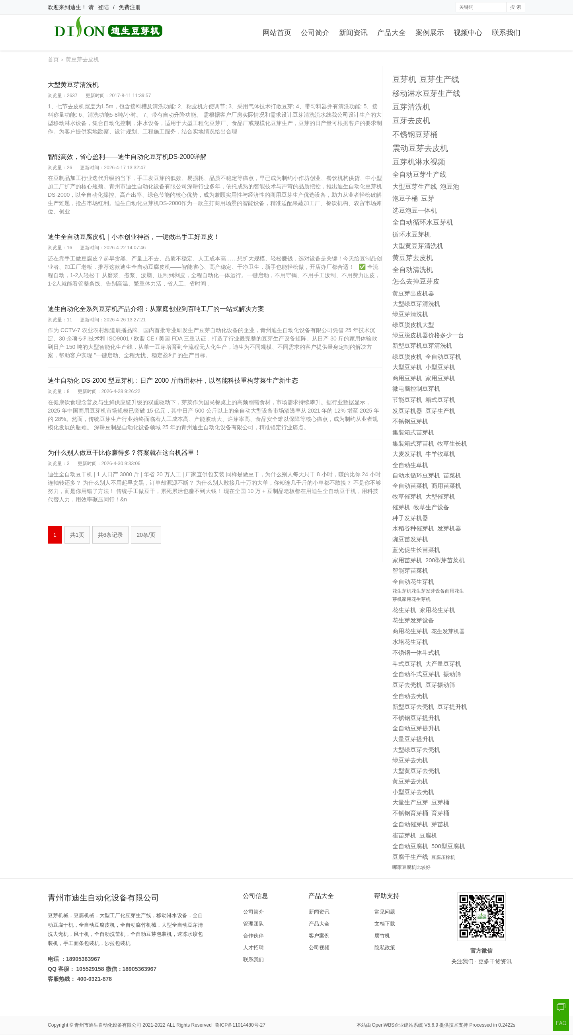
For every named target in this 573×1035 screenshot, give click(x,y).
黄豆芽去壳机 (410, 781)
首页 (53, 59)
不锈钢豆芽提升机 (416, 717)
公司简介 (315, 33)
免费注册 (130, 7)
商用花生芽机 (410, 631)
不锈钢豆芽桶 (415, 134)
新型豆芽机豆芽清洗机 (422, 345)
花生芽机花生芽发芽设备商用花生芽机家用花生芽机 (428, 595)
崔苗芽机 (404, 835)
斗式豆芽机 (407, 663)
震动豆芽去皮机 (420, 148)
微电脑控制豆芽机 (416, 388)
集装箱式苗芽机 (413, 432)
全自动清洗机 (412, 269)
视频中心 (468, 33)
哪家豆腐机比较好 (411, 867)
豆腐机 (428, 835)
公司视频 (319, 948)
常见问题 (384, 912)
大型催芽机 (440, 496)
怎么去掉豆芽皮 (416, 281)
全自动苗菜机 (410, 486)
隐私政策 (384, 948)
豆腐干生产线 (410, 857)
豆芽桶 (440, 802)
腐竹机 (382, 936)
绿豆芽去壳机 (410, 760)
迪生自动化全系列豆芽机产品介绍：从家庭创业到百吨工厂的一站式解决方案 (156, 308)
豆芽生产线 (439, 79)
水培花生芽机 (410, 642)
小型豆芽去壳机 (413, 792)
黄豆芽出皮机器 (413, 293)
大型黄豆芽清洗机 (73, 84)
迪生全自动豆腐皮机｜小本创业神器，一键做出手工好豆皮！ (134, 236)
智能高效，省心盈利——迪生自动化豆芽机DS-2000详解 (127, 156)
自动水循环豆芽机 (416, 475)
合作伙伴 (253, 936)
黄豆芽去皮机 (412, 258)
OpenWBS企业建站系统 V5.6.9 (405, 1025)
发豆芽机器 (407, 411)
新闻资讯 (353, 33)
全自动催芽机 (410, 824)
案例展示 (429, 33)
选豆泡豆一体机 (414, 210)
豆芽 (428, 198)
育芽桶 (440, 813)
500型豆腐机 (448, 846)
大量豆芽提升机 (413, 739)
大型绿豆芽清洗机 (416, 304)
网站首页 (277, 33)
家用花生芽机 (437, 610)
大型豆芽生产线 (414, 186)
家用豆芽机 (440, 378)
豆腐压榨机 (443, 857)
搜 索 (515, 7)
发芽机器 (449, 528)
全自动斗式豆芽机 (416, 674)
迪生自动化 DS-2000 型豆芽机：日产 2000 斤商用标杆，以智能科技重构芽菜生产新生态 (173, 380)
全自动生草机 (410, 465)
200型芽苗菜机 (445, 560)
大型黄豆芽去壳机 (416, 771)
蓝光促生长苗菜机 (416, 550)
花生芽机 (404, 610)
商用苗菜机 (446, 486)
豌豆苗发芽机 (410, 539)
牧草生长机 (452, 443)
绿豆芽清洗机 (410, 314)
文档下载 (384, 924)
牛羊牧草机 (440, 454)
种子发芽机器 (410, 518)
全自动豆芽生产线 (419, 174)
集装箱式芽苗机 (413, 443)
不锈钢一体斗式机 (416, 652)
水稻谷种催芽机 (413, 528)
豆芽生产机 (440, 410)
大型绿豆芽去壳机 (416, 750)
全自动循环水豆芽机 (422, 222)
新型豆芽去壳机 (413, 707)
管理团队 (253, 924)
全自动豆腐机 (410, 846)
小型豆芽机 (440, 367)
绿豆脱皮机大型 (413, 325)
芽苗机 (440, 824)
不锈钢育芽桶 (410, 813)
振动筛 (452, 674)
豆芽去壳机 (407, 685)
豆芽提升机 (452, 706)
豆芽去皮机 (411, 120)
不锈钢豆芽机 (410, 421)
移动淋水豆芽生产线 (426, 93)
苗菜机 (452, 475)
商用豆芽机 (407, 378)
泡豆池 (449, 186)
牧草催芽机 (407, 496)
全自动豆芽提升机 (416, 728)
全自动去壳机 (410, 696)
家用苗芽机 (407, 560)
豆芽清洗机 (411, 107)
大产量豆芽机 (443, 664)
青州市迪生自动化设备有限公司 (107, 1025)
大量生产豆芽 (410, 802)
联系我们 (506, 33)
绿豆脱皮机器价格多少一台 (428, 335)
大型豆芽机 (407, 367)
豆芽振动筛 (440, 685)
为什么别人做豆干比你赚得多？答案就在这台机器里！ (124, 452)
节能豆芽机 (407, 400)
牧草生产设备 (431, 507)
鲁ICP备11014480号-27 (240, 1025)
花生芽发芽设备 (413, 620)
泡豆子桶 (405, 198)
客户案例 (319, 936)
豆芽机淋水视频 (418, 162)
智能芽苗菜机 (410, 570)
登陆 (103, 7)
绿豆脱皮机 (407, 357)
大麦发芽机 (407, 454)
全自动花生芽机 (413, 581)
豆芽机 (404, 79)
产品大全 (391, 33)
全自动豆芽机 (443, 356)
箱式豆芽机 (440, 399)
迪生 (75, 7)
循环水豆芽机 (411, 234)
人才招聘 (253, 948)
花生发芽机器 (448, 631)
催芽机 (401, 507)
